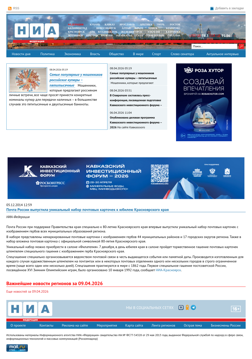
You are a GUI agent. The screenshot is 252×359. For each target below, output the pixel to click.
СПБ (92, 31)
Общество (116, 54)
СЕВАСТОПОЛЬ (155, 35)
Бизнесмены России (226, 325)
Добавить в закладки (227, 8)
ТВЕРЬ (161, 24)
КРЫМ (139, 28)
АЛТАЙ (126, 28)
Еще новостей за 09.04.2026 (27, 291)
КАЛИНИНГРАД (77, 28)
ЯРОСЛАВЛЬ (127, 24)
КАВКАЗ (110, 24)
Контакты (46, 325)
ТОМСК (153, 28)
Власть (95, 54)
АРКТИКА (146, 24)
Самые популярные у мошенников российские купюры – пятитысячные (76, 80)
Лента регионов (163, 325)
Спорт (156, 54)
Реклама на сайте (75, 325)
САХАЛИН (174, 35)
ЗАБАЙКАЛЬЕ (124, 35)
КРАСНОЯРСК (76, 31)
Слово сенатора (182, 54)
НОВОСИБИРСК (106, 28)
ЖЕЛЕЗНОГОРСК (131, 31)
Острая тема (193, 325)
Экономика (72, 54)
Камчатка (172, 31)
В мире (138, 54)
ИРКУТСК (92, 35)
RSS (13, 8)
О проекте (18, 325)
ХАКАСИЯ (153, 31)
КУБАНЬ (95, 24)
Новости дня (21, 54)
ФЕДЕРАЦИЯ (76, 24)
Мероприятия (107, 325)
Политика (47, 54)
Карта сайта (134, 325)
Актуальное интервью (222, 54)
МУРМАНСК (75, 35)
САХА (139, 35)
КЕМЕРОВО (173, 28)
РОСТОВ (175, 24)
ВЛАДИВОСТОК (107, 31)
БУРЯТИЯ (107, 35)
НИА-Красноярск (168, 270)
